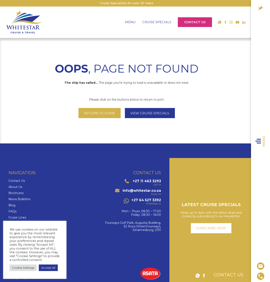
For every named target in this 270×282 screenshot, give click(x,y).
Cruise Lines (17, 217)
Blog (11, 205)
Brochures (16, 193)
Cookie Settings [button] (23, 267)
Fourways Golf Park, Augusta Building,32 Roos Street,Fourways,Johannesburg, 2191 (133, 226)
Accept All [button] (48, 267)
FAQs (12, 211)
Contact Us (195, 22)
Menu (265, 141)
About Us (15, 187)
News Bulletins (19, 199)
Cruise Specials (156, 22)
